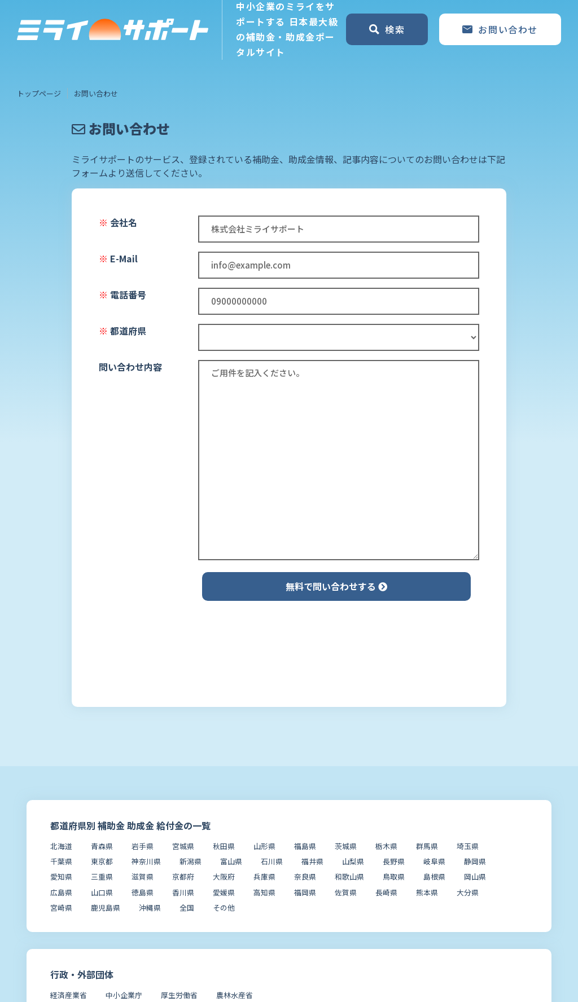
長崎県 (386, 892)
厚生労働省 (179, 995)
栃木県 (386, 846)
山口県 (102, 892)
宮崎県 (61, 907)
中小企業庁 (124, 995)
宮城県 (183, 846)
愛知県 (61, 876)
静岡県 (475, 861)
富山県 (231, 861)
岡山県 (475, 876)
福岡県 (305, 892)
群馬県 (427, 846)
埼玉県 (468, 846)
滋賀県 (143, 876)
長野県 (394, 861)
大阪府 (224, 876)
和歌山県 (349, 876)
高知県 (264, 892)
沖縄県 (150, 907)
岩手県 (143, 846)
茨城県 (346, 846)
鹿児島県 (105, 907)
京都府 (183, 876)
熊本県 (427, 892)
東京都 (102, 861)
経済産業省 (68, 995)
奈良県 (305, 876)
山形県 (264, 846)
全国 (186, 907)
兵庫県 (264, 876)
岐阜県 (434, 861)
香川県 (183, 892)
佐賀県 (346, 892)
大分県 (468, 892)
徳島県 (143, 892)
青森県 (102, 846)
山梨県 (353, 861)
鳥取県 (394, 876)
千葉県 (61, 861)
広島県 (61, 892)
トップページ (39, 93)
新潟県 (190, 861)
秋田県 (224, 846)
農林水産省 (234, 995)
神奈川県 (146, 861)
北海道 (61, 846)
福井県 (312, 861)
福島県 (305, 846)
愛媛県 (224, 892)
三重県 (102, 876)
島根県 (434, 876)
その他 (224, 907)
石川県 (272, 861)
